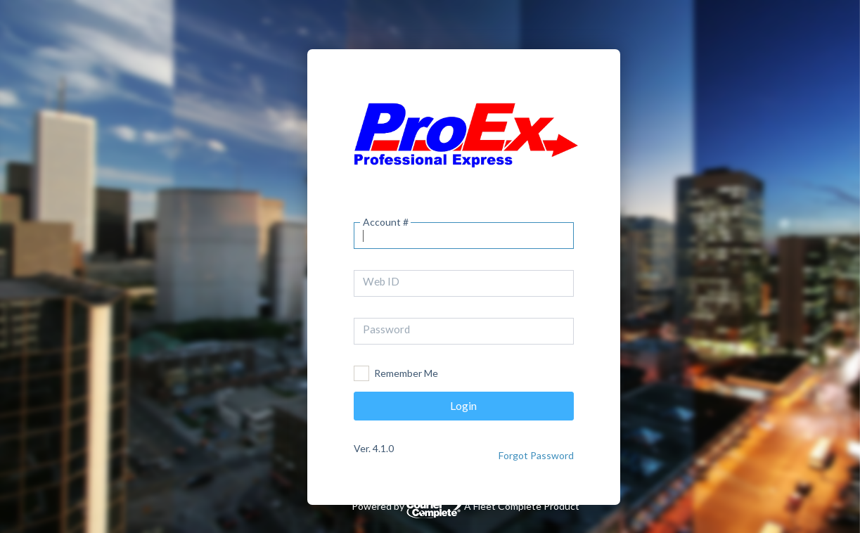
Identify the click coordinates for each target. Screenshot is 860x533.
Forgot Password (536, 455)
